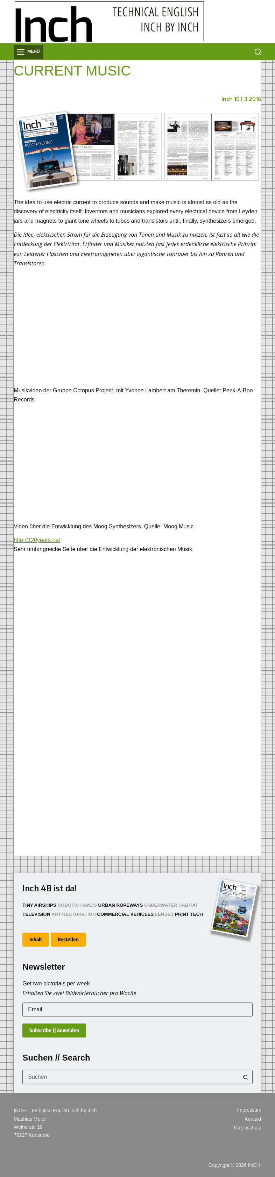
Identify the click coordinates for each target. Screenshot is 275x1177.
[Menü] (28, 52)
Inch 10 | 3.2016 (241, 99)
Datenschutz (247, 1127)
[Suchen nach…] (130, 1077)
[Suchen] (258, 52)
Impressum (249, 1110)
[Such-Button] (246, 1077)
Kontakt (253, 1119)
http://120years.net (37, 540)
